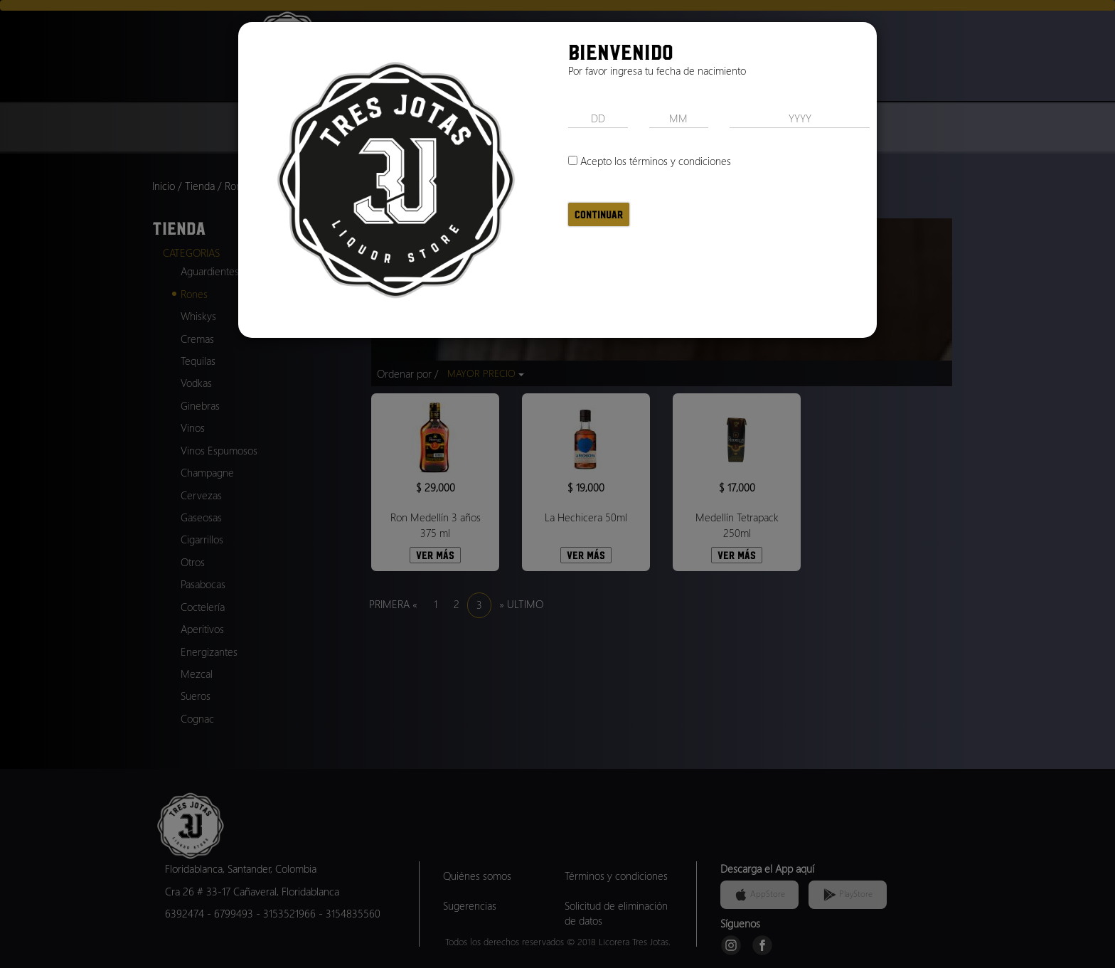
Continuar (599, 214)
